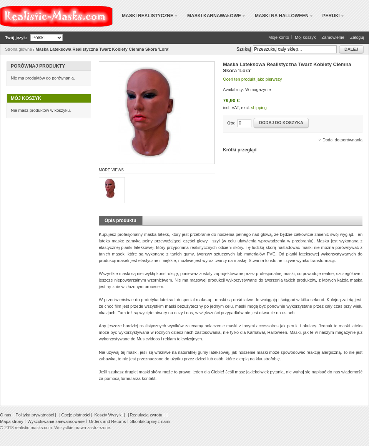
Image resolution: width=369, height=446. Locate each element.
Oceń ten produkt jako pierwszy (252, 79)
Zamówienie (333, 37)
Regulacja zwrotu (146, 415)
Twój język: (16, 37)
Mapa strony (11, 421)
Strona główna (18, 49)
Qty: (231, 123)
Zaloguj (357, 37)
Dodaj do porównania (342, 140)
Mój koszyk (305, 37)
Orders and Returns (107, 421)
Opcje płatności (75, 415)
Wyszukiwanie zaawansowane (56, 421)
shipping (259, 107)
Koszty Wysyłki (108, 415)
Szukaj (243, 49)
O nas (5, 415)
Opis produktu (120, 220)
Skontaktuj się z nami (150, 421)
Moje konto (278, 37)
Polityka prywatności (34, 415)
